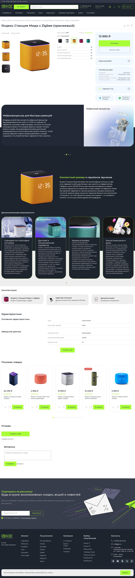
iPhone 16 (87, 546)
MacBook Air (88, 561)
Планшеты (31, 13)
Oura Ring (90, 13)
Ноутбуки (19, 13)
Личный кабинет (45, 541)
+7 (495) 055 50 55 (85, 6)
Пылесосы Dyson (89, 555)
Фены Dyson (88, 549)
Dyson (80, 13)
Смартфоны (7, 13)
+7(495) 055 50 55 (120, 541)
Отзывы (8, 1)
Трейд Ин (43, 558)
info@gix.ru (118, 544)
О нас (3, 1)
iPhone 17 (87, 543)
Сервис (42, 552)
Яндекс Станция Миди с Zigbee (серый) (66, 397)
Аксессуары (25, 555)
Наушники (50, 13)
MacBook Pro (88, 558)
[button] (64, 154)
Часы (41, 13)
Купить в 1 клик (114, 50)
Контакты (24, 1)
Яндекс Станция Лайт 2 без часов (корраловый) (40, 397)
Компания (68, 536)
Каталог (24, 536)
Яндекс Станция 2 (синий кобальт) (12, 397)
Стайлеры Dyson (89, 552)
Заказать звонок (84, 7)
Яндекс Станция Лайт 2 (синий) (120, 397)
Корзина (126, 6)
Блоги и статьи (66, 545)
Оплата (19, 1)
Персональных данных (28, 518)
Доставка (13, 1)
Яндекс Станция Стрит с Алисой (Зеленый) (93, 397)
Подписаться (36, 513)
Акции (42, 561)
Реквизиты (67, 549)
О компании (67, 541)
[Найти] (76, 7)
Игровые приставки (67, 13)
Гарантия (43, 555)
